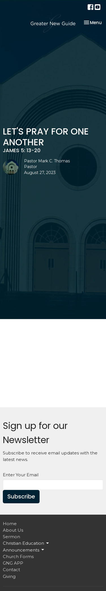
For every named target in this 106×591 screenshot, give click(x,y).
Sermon (11, 536)
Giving (9, 576)
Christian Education (26, 543)
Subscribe (21, 496)
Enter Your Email (20, 474)
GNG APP (13, 563)
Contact (11, 569)
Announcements (24, 550)
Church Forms (18, 556)
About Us (13, 530)
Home (10, 523)
